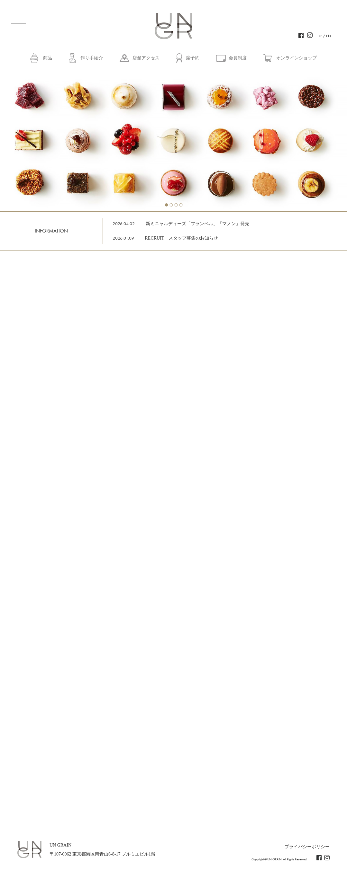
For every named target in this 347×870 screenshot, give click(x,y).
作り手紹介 (91, 58)
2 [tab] (171, 205)
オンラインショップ (296, 58)
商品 (47, 58)
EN (328, 36)
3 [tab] (176, 205)
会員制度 (238, 58)
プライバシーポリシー (307, 846)
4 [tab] (180, 205)
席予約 (192, 58)
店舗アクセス (146, 58)
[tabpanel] (173, 139)
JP (320, 36)
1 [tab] (166, 205)
